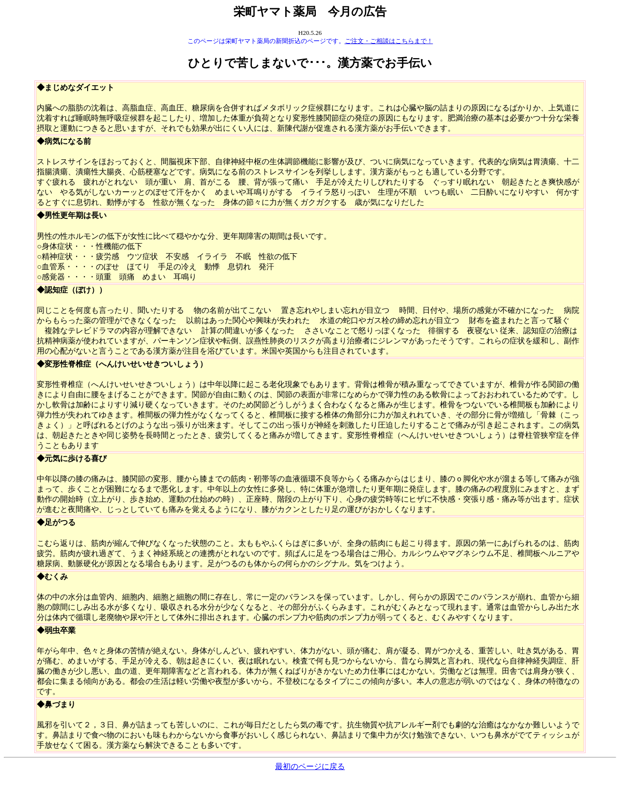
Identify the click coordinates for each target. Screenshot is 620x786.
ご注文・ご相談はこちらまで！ (389, 41)
